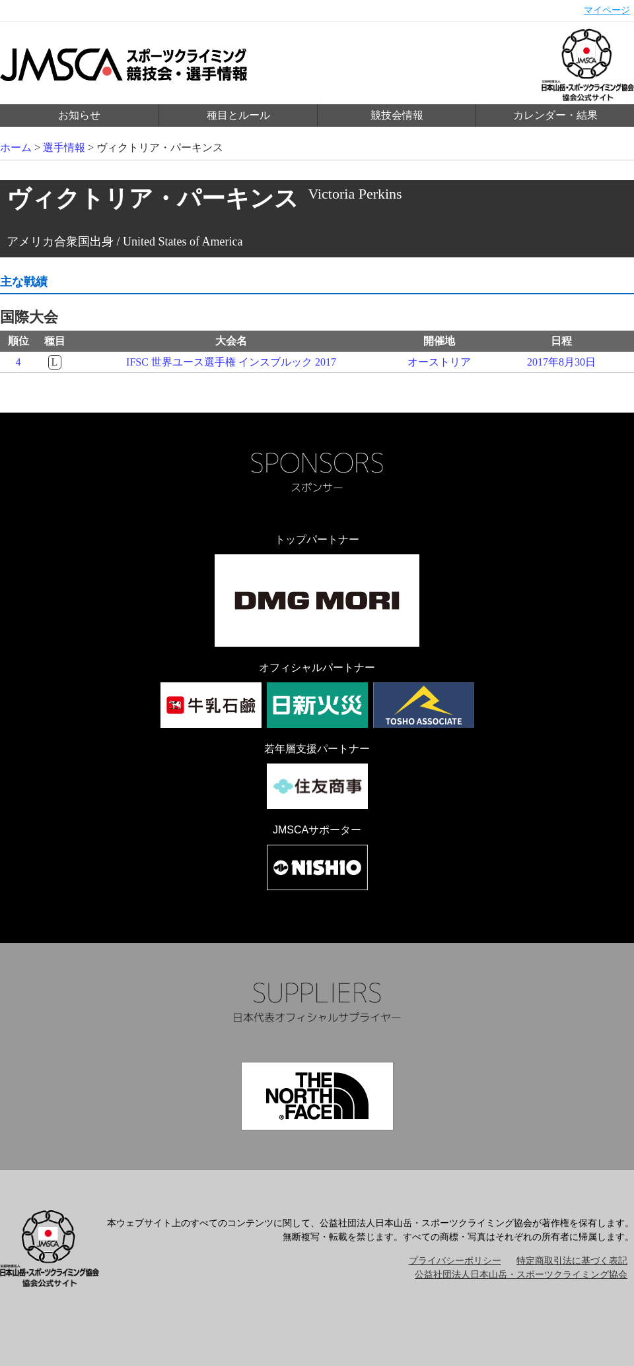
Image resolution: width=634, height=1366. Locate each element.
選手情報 (64, 147)
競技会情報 (396, 115)
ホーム (16, 147)
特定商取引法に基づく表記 (571, 1261)
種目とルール (238, 115)
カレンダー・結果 (555, 115)
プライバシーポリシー (455, 1261)
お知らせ (79, 115)
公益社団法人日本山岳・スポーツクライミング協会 (521, 1275)
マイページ (607, 10)
